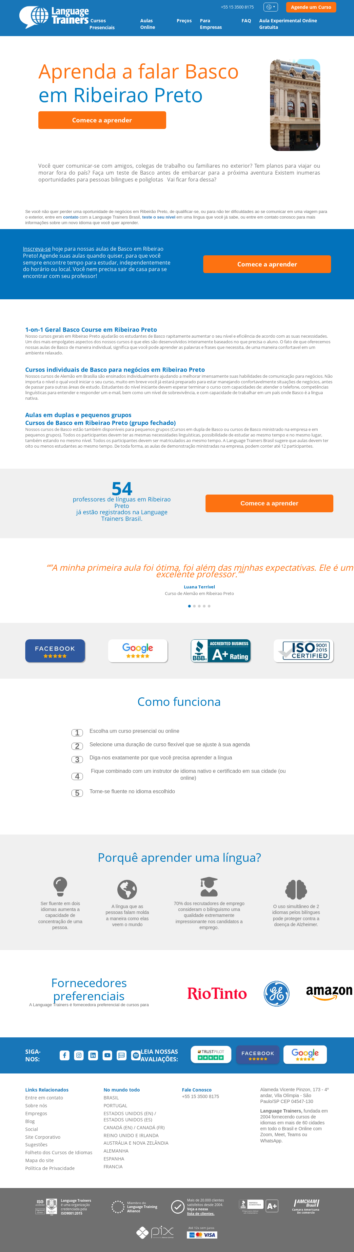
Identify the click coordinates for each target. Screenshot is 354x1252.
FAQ (246, 20)
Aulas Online (147, 24)
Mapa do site (39, 1160)
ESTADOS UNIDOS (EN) (128, 1113)
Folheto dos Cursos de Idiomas (58, 1152)
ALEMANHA (116, 1151)
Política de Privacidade (50, 1168)
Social (31, 1129)
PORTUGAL (115, 1105)
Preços (184, 20)
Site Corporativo (42, 1137)
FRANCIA (113, 1166)
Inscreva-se (37, 248)
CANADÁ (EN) (118, 1127)
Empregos (36, 1113)
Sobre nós (36, 1105)
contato (71, 217)
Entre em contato (44, 1097)
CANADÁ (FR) (151, 1127)
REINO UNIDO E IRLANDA (131, 1135)
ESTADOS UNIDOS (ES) (128, 1119)
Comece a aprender (102, 120)
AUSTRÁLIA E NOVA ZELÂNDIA (136, 1143)
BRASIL (111, 1097)
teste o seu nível (158, 217)
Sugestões (36, 1144)
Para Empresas (211, 24)
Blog (30, 1121)
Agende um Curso (311, 7)
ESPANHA (114, 1159)
